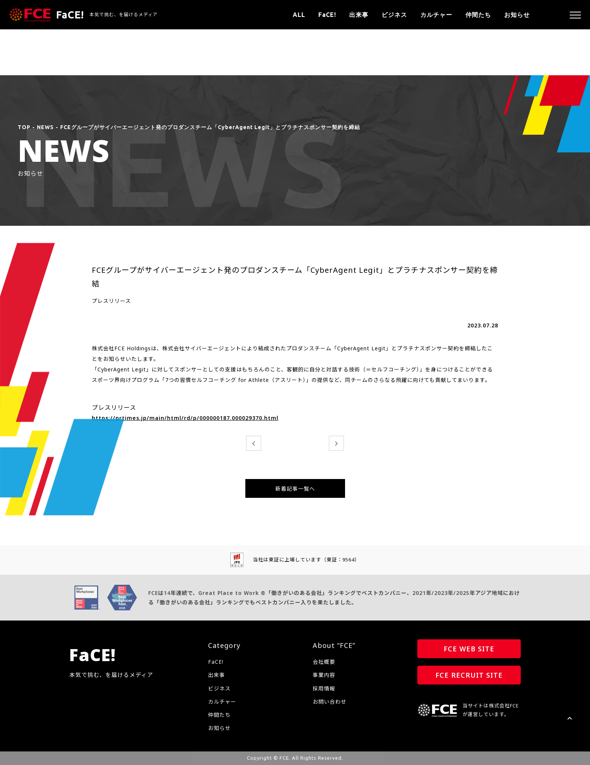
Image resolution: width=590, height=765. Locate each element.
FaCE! (327, 14)
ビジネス (394, 14)
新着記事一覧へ (295, 488)
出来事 (358, 14)
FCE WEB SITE (469, 648)
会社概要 (324, 661)
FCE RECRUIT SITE (469, 675)
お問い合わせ (330, 701)
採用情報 (324, 688)
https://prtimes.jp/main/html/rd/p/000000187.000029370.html (185, 417)
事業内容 (324, 674)
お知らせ (517, 14)
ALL (299, 14)
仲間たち (478, 14)
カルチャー (436, 14)
